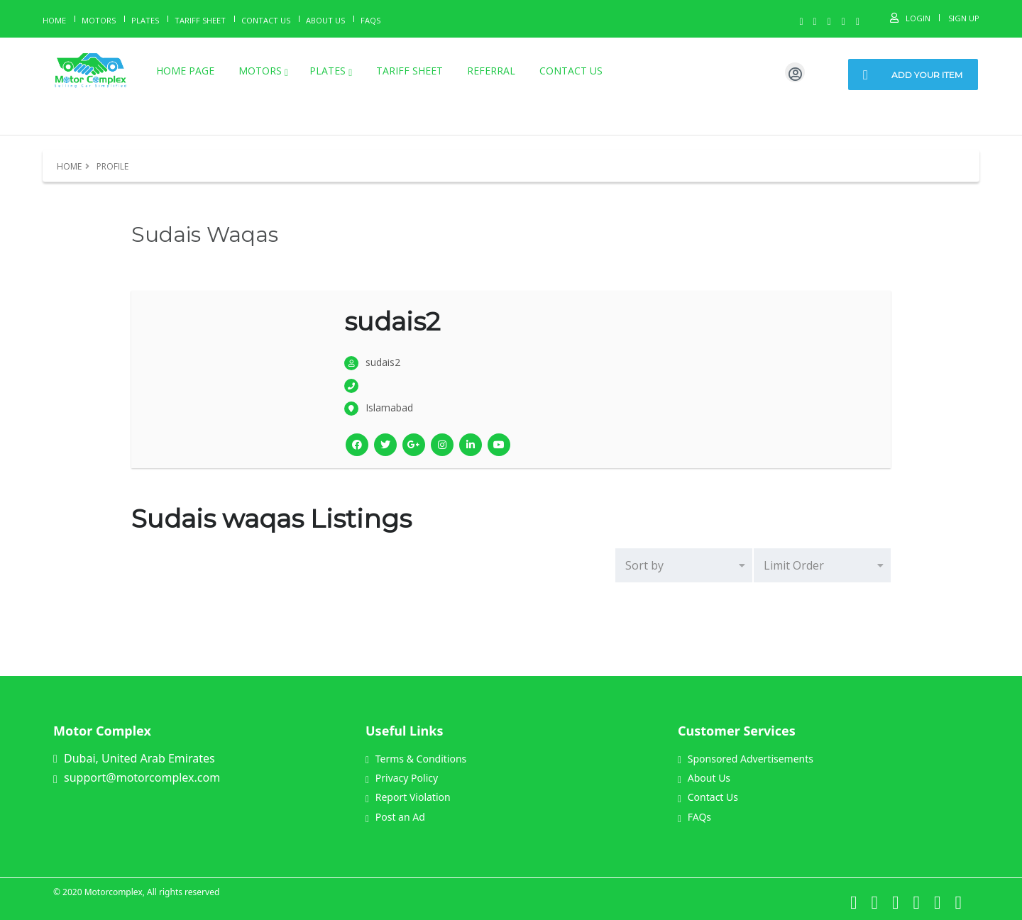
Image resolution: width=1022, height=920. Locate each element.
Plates (145, 20)
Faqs (370, 20)
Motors (99, 20)
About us (325, 20)
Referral (491, 70)
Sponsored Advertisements (745, 758)
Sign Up (963, 18)
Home (54, 20)
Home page (185, 70)
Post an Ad (395, 817)
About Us (704, 778)
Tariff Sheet (200, 20)
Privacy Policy (402, 778)
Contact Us (265, 20)
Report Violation (408, 797)
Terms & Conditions (416, 758)
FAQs (694, 817)
